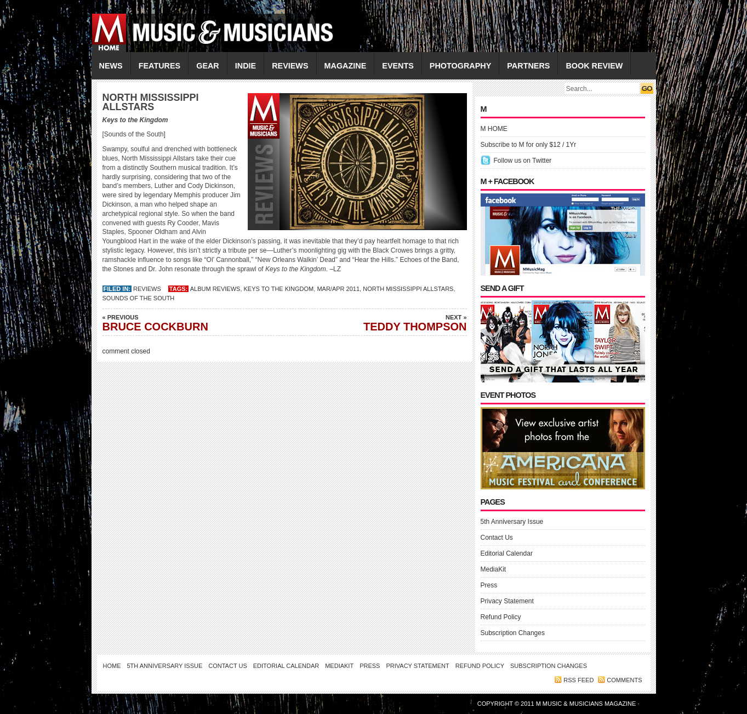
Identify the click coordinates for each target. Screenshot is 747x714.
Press (489, 585)
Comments (624, 680)
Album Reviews (215, 288)
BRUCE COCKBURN (179, 323)
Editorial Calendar (507, 553)
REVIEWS (290, 65)
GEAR (207, 65)
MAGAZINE (345, 65)
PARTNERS (528, 65)
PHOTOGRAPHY (460, 65)
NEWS (111, 65)
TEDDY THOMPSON (390, 323)
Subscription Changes (513, 633)
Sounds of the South (138, 298)
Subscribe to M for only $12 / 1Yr (529, 144)
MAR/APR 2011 (338, 288)
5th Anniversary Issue (512, 521)
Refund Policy (501, 617)
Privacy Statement (507, 601)
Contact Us (497, 537)
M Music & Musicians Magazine (587, 703)
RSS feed (578, 680)
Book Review (594, 65)
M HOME (494, 129)
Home (112, 665)
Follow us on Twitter (523, 160)
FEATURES (160, 65)
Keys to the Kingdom (279, 288)
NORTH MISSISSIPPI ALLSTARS (408, 288)
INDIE (245, 65)
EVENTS (398, 65)
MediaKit (493, 569)
